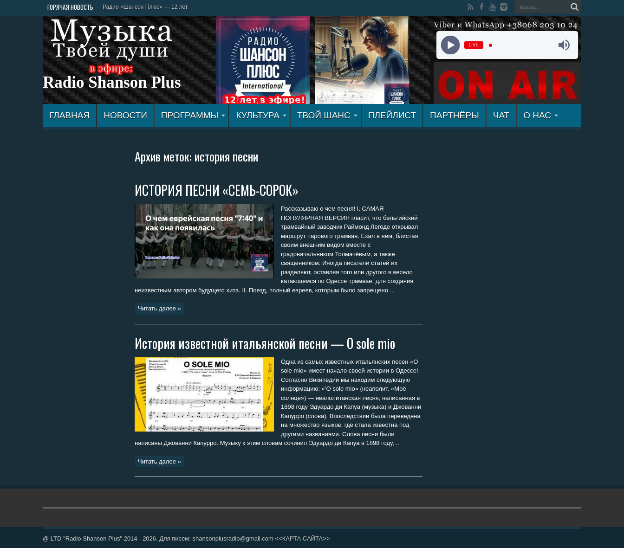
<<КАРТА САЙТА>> (302, 538)
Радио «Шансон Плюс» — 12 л (142, 7)
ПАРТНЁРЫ (454, 115)
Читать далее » (159, 308)
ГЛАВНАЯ (69, 115)
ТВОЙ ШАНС (327, 115)
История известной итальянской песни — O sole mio (265, 343)
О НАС (540, 115)
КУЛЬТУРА (261, 115)
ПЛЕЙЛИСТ (392, 115)
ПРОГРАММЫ (193, 115)
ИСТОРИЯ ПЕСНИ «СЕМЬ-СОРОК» (217, 190)
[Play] (450, 45)
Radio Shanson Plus (112, 82)
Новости (125, 115)
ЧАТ (501, 115)
